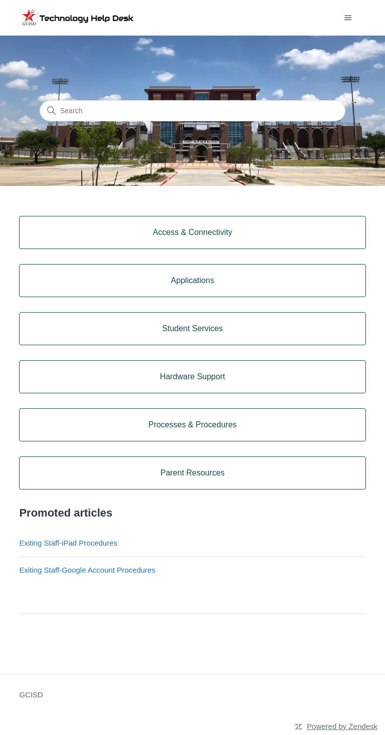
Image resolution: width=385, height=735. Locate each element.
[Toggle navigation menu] (348, 18)
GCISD (31, 694)
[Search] (192, 111)
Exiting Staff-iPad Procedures (68, 543)
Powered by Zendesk (342, 726)
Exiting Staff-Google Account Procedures (87, 570)
